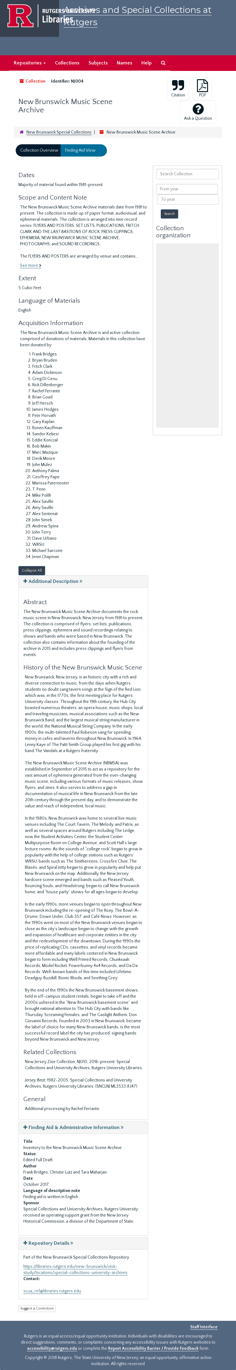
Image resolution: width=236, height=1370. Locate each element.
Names (124, 63)
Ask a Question (198, 112)
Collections (67, 63)
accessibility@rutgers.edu (52, 1348)
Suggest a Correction (37, 1308)
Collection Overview (39, 150)
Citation (178, 88)
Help (146, 63)
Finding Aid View (80, 150)
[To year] (187, 199)
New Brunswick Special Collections (59, 132)
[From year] (187, 189)
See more (30, 265)
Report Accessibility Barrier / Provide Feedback (153, 1348)
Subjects (98, 63)
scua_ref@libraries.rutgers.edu (52, 1291)
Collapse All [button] (32, 570)
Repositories (30, 63)
